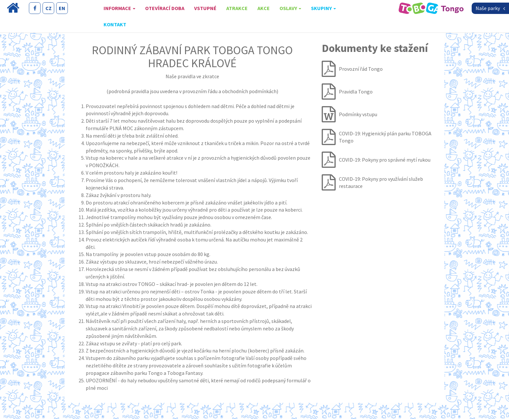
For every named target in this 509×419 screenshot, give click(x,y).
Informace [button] (119, 8)
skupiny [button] (323, 8)
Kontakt (115, 24)
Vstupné (205, 8)
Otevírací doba (164, 8)
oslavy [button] (290, 8)
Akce (263, 8)
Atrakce (237, 8)
